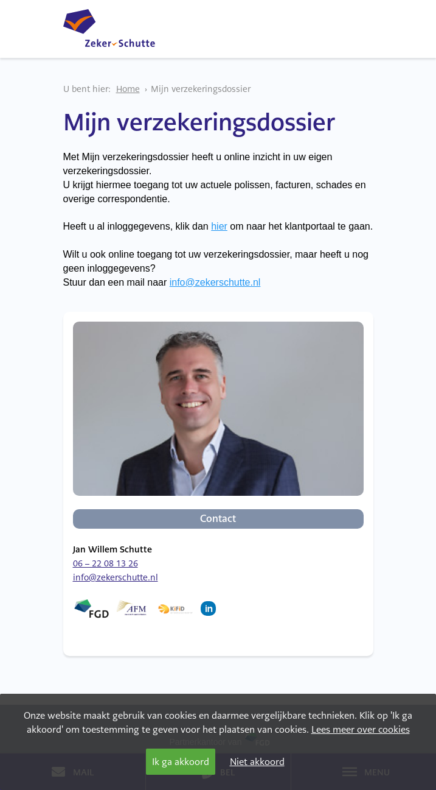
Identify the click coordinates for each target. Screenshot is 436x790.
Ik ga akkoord (180, 761)
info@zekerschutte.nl (215, 282)
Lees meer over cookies (360, 729)
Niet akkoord (257, 761)
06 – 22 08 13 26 (105, 563)
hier (219, 226)
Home (128, 89)
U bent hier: (87, 89)
